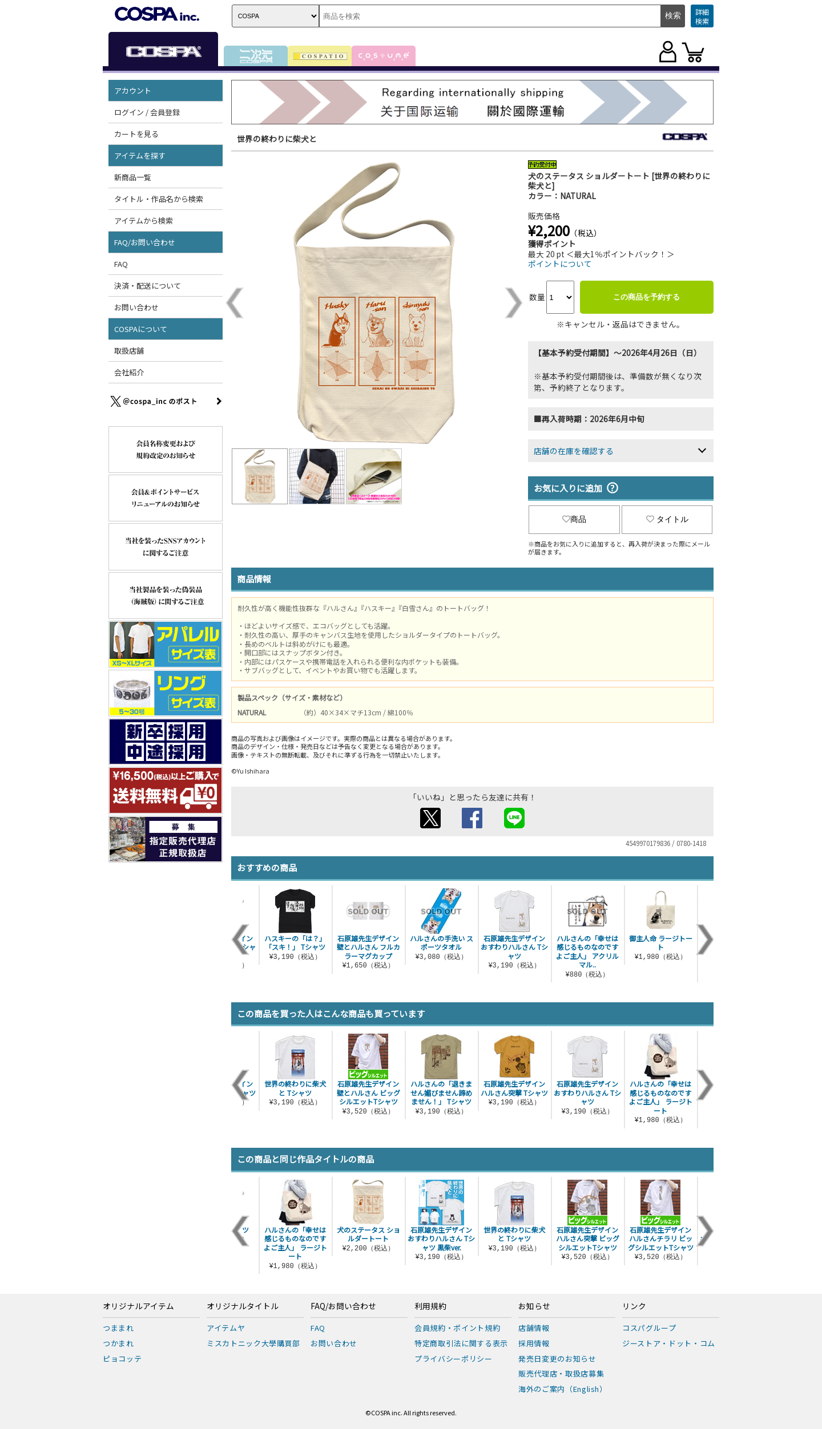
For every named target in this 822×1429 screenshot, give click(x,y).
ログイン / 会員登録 (147, 112)
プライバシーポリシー (453, 1358)
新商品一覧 (132, 177)
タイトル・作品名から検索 (158, 198)
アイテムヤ (226, 1327)
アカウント (132, 90)
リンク (634, 1306)
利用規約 (430, 1306)
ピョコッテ (122, 1358)
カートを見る (136, 133)
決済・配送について (147, 285)
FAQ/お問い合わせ (144, 242)
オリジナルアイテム (138, 1306)
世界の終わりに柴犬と (277, 138)
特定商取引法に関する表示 (461, 1343)
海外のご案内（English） (562, 1388)
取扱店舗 (129, 350)
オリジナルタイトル (243, 1306)
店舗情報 (534, 1327)
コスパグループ (649, 1327)
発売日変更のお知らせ (557, 1358)
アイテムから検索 (143, 220)
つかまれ (118, 1343)
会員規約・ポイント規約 (457, 1327)
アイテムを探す (140, 155)
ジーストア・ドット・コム (668, 1343)
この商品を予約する (646, 297)
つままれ (118, 1327)
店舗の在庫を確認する (574, 450)
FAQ (121, 263)
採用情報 (534, 1343)
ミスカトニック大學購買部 (253, 1343)
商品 (574, 519)
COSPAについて (140, 328)
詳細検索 (702, 16)
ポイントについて (560, 263)
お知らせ (534, 1306)
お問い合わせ (136, 307)
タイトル (667, 519)
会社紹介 (129, 372)
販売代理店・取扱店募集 (561, 1373)
